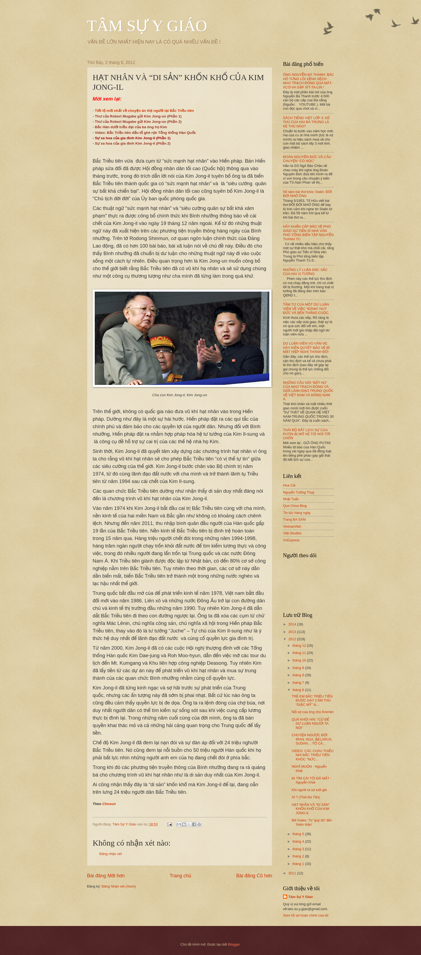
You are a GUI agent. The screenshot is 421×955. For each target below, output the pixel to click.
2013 (292, 632)
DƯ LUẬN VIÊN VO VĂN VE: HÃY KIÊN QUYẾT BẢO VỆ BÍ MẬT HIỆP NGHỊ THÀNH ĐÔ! (306, 347)
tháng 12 (299, 645)
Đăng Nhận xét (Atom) (118, 886)
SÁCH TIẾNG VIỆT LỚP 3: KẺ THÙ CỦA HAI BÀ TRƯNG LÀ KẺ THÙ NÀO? (306, 122)
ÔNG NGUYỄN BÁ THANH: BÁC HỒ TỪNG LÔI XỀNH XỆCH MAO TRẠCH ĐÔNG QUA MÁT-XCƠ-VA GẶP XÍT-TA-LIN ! (308, 81)
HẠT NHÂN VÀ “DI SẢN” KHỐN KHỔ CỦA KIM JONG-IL (310, 809)
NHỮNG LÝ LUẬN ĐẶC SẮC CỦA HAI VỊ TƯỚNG (305, 272)
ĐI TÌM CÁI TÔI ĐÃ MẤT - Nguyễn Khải (311, 780)
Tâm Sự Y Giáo (300, 897)
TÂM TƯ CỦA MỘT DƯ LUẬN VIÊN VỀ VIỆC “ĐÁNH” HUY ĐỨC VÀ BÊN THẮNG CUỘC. (306, 308)
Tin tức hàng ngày (297, 513)
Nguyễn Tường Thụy (298, 492)
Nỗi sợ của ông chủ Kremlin (313, 712)
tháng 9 (298, 668)
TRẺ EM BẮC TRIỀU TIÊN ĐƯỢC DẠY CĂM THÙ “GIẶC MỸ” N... (312, 700)
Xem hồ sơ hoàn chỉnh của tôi (305, 915)
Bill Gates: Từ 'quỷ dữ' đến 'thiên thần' (312, 822)
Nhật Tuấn (291, 499)
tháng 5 (298, 834)
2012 (292, 639)
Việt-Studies (292, 533)
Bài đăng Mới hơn (106, 875)
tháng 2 (298, 856)
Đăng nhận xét (110, 854)
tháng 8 (298, 675)
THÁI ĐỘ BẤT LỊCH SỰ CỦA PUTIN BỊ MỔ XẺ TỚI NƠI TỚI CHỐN (306, 434)
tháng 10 (299, 660)
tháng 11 (299, 653)
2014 (292, 624)
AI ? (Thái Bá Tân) (306, 797)
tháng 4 (298, 841)
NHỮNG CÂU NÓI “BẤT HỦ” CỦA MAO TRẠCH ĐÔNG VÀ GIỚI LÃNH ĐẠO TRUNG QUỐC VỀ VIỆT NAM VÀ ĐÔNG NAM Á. (308, 391)
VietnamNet (292, 526)
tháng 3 (298, 849)
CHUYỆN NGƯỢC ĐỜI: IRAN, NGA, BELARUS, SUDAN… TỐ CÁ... (312, 739)
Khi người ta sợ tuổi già (309, 790)
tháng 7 (298, 683)
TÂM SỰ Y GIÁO (147, 26)
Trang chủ (180, 875)
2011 (292, 873)
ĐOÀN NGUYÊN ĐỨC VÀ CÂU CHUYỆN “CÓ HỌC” (307, 159)
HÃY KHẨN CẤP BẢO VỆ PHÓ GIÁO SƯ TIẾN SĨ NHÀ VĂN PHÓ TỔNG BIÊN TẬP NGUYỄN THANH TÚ (308, 232)
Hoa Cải (289, 485)
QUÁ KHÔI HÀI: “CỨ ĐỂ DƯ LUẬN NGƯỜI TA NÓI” (310, 723)
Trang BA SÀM (294, 519)
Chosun (109, 804)
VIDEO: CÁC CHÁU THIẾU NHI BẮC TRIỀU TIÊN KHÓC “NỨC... (312, 755)
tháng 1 (298, 864)
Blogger (234, 944)
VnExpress (291, 540)
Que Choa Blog (295, 506)
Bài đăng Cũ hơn (254, 875)
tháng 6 (298, 690)
